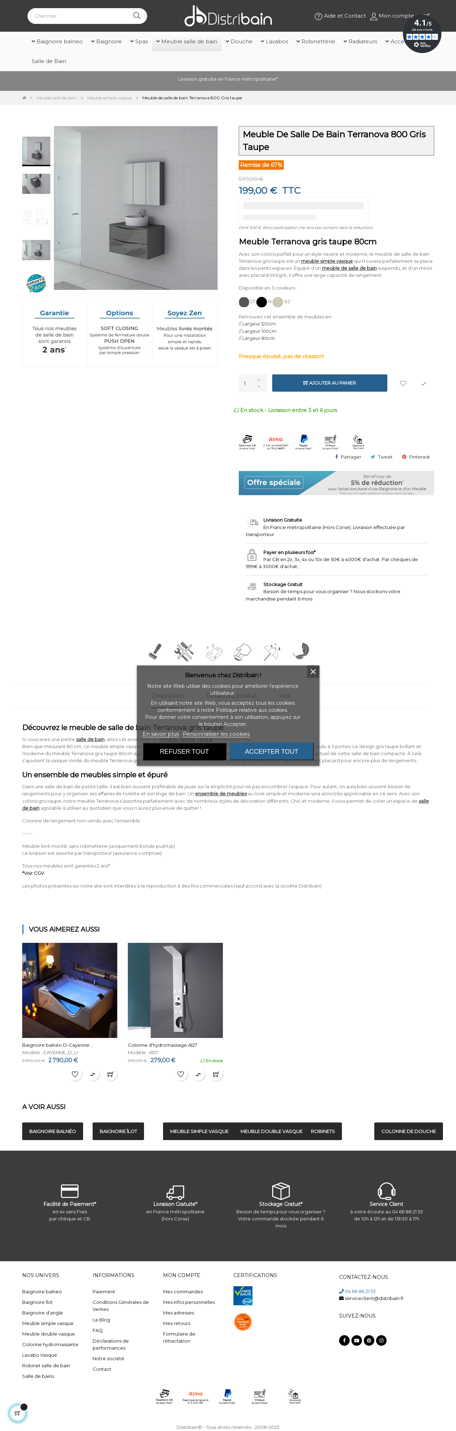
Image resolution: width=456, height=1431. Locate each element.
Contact (102, 1369)
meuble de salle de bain (349, 268)
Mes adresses (178, 1312)
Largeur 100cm (259, 331)
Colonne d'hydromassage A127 (162, 1045)
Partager (351, 457)
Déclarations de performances (111, 1344)
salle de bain (90, 739)
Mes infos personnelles (189, 1302)
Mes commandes (183, 1291)
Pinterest (419, 457)
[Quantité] (253, 383)
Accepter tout (271, 751)
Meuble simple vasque (48, 1323)
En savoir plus (161, 733)
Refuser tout (184, 751)
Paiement (104, 1291)
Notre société (108, 1358)
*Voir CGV (33, 873)
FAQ (98, 1330)
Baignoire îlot (37, 1302)
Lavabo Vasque (39, 1355)
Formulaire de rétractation (179, 1337)
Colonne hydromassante (50, 1344)
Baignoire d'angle (42, 1312)
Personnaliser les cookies (216, 733)
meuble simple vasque (327, 261)
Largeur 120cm (259, 323)
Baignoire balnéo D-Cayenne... (57, 1045)
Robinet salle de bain (46, 1365)
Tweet (385, 457)
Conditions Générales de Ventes (121, 1305)
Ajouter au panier (329, 383)
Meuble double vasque (48, 1334)
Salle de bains (38, 1376)
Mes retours (176, 1323)
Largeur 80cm (258, 338)
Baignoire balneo (42, 1291)
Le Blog (101, 1320)
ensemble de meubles (221, 793)
